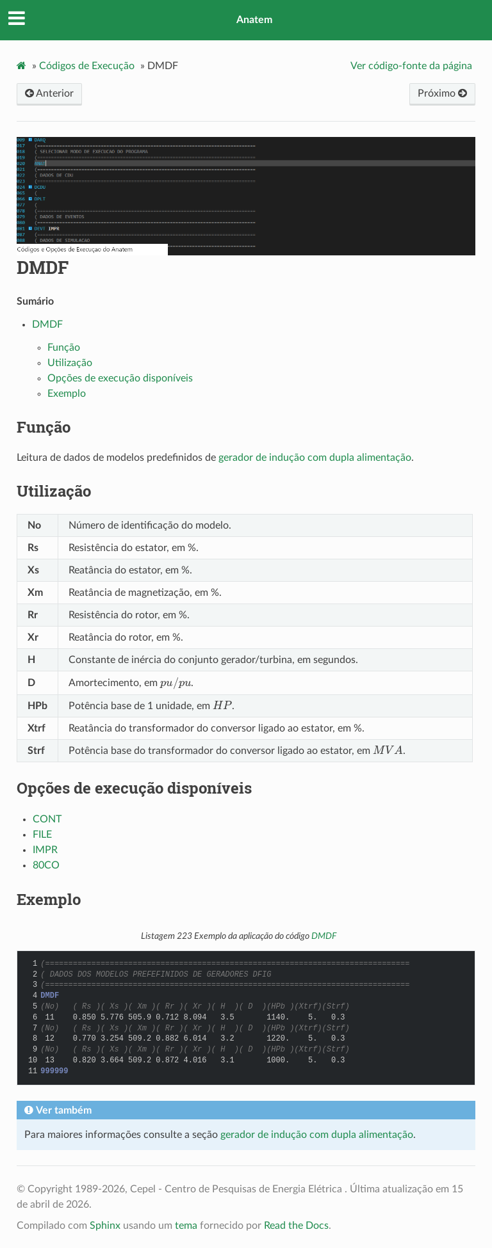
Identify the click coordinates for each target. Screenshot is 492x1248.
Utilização (69, 363)
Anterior (49, 93)
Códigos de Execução (87, 66)
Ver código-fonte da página (411, 66)
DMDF (43, 267)
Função (63, 347)
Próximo (442, 93)
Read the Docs (296, 1225)
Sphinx (105, 1225)
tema (186, 1225)
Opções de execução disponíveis (120, 378)
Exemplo (66, 393)
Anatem (254, 20)
